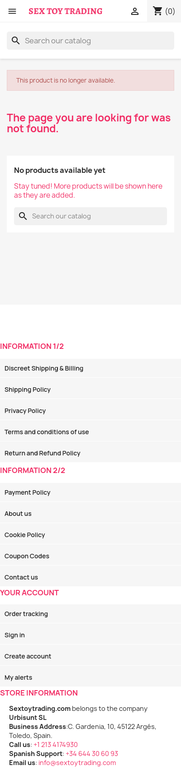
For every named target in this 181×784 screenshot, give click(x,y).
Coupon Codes (27, 556)
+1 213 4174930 (55, 744)
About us (18, 513)
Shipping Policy (28, 389)
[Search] (90, 41)
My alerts (18, 677)
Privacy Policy (25, 410)
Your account (29, 593)
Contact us (21, 577)
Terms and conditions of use (47, 431)
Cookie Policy (25, 534)
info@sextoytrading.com (77, 762)
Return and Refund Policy (43, 453)
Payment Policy (27, 492)
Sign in (15, 635)
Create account (28, 656)
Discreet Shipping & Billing (44, 368)
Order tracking (26, 613)
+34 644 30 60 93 (92, 753)
